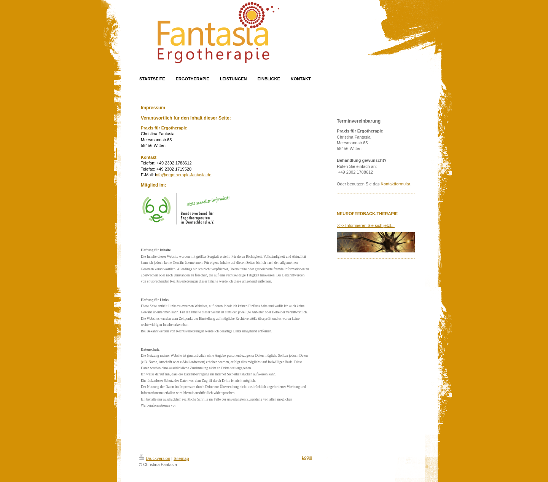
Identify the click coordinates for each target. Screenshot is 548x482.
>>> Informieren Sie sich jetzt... (366, 225)
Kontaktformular (395, 184)
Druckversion (154, 458)
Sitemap (181, 458)
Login (307, 457)
